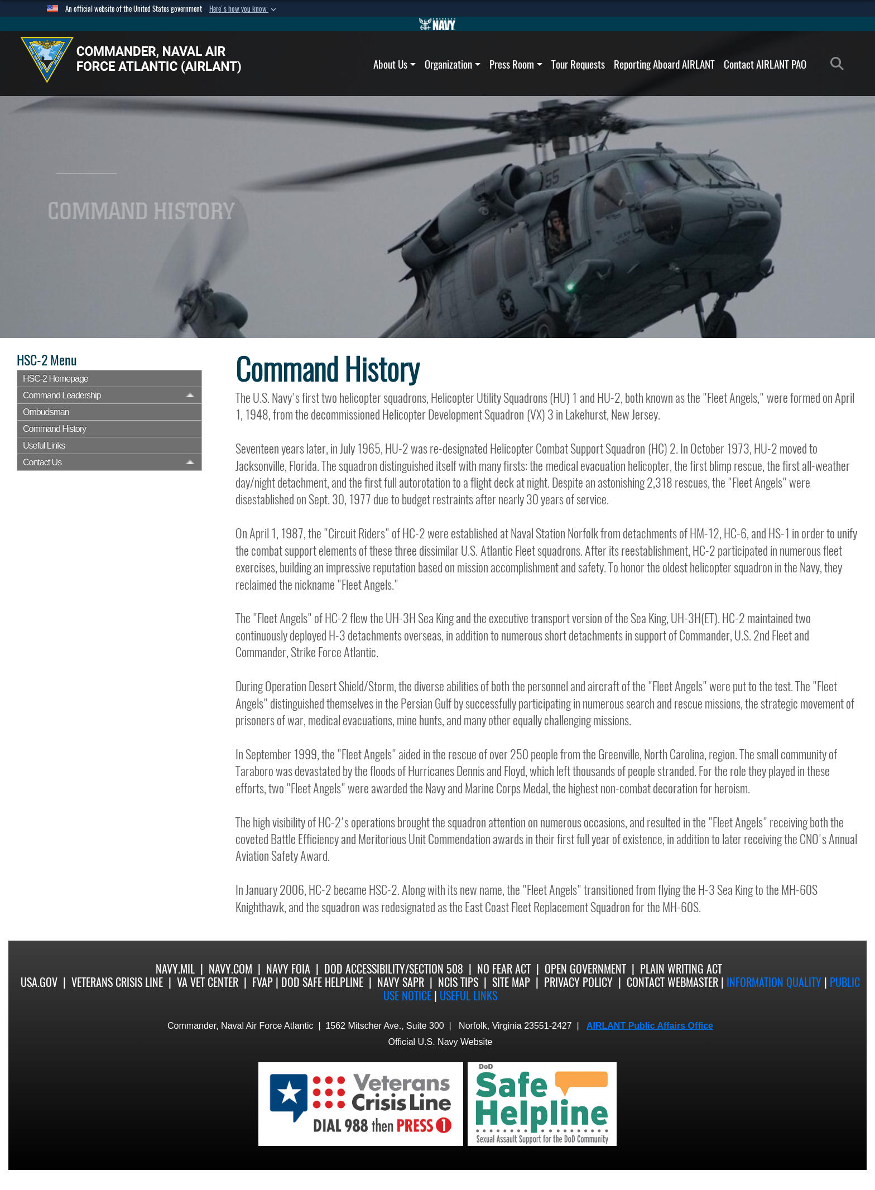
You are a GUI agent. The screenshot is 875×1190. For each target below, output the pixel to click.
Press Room (515, 64)
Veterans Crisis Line (117, 982)
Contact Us (42, 462)
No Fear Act (504, 968)
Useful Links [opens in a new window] (44, 445)
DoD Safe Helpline (322, 982)
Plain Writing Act (681, 968)
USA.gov (39, 982)
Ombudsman (46, 412)
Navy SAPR (400, 982)
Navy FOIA (288, 968)
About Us (394, 64)
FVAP (262, 982)
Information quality (774, 982)
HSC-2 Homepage (55, 378)
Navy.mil (175, 968)
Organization (452, 64)
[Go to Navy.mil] (437, 24)
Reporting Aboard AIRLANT (664, 64)
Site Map (511, 982)
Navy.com (230, 968)
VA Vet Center (207, 982)
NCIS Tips (458, 982)
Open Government (585, 968)
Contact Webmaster (672, 982)
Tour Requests (578, 64)
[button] (243, 9)
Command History (54, 428)
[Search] (840, 64)
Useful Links (468, 995)
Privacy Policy (578, 982)
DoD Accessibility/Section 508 (393, 968)
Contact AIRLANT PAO (765, 64)
